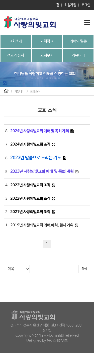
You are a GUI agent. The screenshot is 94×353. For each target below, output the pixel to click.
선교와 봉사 (15, 55)
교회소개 (15, 41)
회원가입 (70, 5)
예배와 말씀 (78, 41)
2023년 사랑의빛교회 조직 (30, 185)
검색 (84, 269)
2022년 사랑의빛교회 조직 (30, 198)
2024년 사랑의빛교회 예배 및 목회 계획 (39, 131)
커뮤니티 (78, 55)
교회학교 (46, 41)
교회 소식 (35, 91)
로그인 (85, 5)
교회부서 (46, 55)
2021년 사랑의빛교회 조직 (30, 212)
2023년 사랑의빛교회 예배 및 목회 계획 (41, 171)
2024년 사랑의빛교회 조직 (30, 144)
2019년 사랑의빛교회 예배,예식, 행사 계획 (41, 225)
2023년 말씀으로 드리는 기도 (35, 158)
